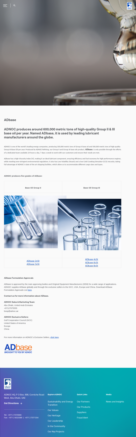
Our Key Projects (56, 432)
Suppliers (81, 413)
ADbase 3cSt (33, 264)
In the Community (56, 427)
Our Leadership (55, 421)
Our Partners (83, 402)
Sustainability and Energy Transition (60, 403)
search (14, 5)
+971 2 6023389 (15, 418)
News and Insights (115, 402)
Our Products (83, 407)
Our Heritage (54, 416)
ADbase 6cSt (91, 263)
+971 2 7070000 (14, 415)
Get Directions (11, 404)
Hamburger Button (4, 4)
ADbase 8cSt (91, 266)
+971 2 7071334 (31, 418)
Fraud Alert (82, 418)
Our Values (53, 410)
